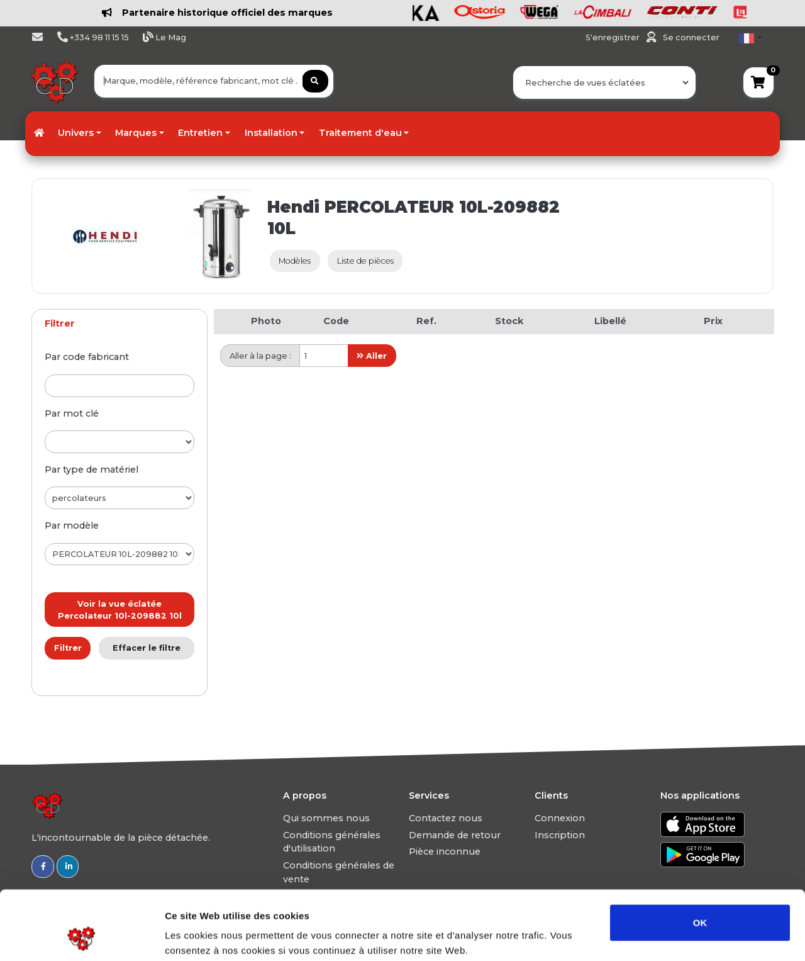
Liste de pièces (365, 261)
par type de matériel (91, 469)
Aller (372, 356)
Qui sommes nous (326, 818)
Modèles (295, 261)
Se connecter (691, 37)
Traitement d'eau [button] (360, 132)
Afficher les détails (692, 936)
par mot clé (72, 413)
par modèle (72, 525)
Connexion (560, 818)
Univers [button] (76, 132)
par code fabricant (87, 356)
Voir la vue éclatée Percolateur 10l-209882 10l (120, 610)
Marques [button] (136, 132)
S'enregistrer (613, 37)
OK (700, 857)
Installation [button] (271, 132)
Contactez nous (445, 818)
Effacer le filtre (146, 648)
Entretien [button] (200, 132)
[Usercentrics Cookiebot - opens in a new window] (81, 936)
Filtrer (68, 648)
